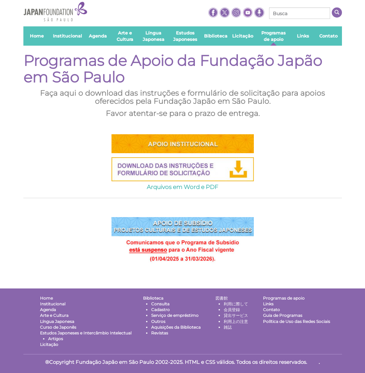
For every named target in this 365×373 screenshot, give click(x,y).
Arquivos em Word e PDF (182, 187)
